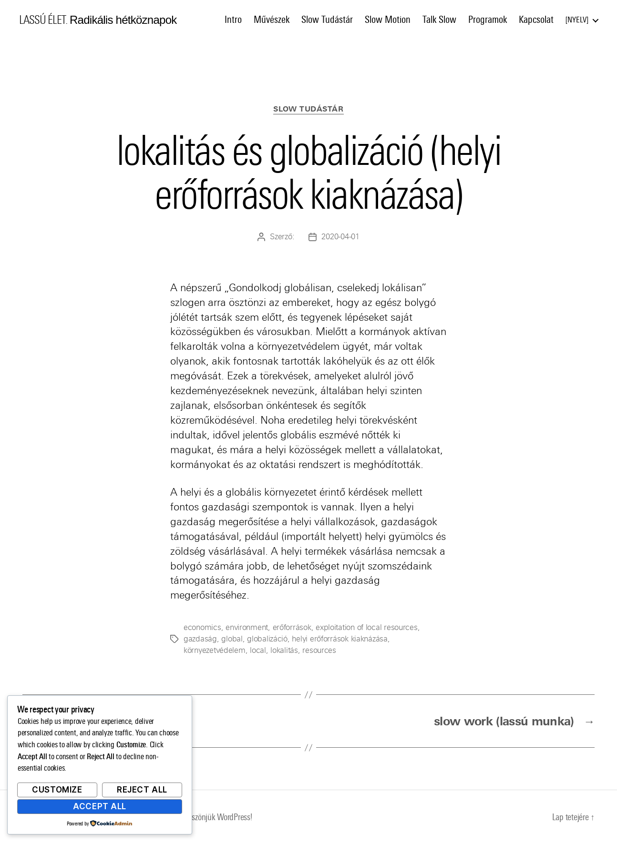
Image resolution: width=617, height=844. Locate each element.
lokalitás (284, 650)
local (258, 650)
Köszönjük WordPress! (218, 817)
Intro (233, 19)
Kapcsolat (536, 19)
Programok (487, 19)
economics (202, 627)
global (231, 638)
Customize (57, 789)
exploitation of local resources (367, 627)
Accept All (99, 806)
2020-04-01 (340, 236)
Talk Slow (439, 19)
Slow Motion (388, 19)
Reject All (142, 789)
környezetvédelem (215, 650)
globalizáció (267, 638)
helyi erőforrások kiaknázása (339, 638)
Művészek (271, 19)
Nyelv (576, 19)
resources (319, 650)
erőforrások (292, 627)
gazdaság (200, 638)
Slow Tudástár (327, 19)
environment (247, 627)
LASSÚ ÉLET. (43, 20)
